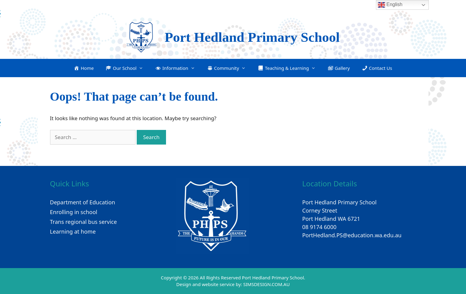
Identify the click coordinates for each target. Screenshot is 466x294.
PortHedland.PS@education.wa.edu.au (352, 235)
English (390, 5)
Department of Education (82, 202)
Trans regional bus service (83, 221)
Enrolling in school (73, 212)
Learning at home (73, 231)
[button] (124, 68)
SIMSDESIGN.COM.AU (266, 284)
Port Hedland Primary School (252, 37)
